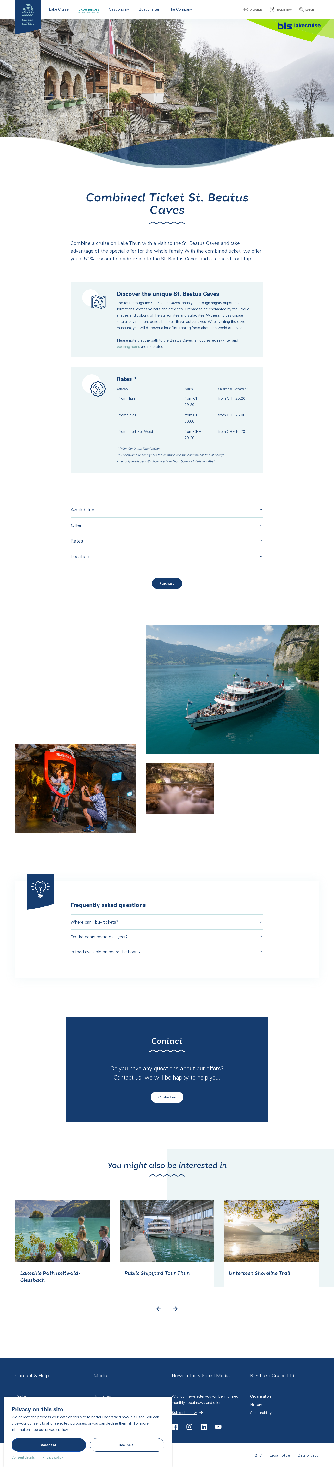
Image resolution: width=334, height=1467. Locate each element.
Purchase (171, 584)
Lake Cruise (59, 9)
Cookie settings (306, 1455)
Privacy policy (53, 1457)
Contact (22, 1396)
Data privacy (274, 1455)
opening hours (128, 346)
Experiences (88, 9)
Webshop (255, 9)
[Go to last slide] (159, 1314)
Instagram (189, 1426)
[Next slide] (175, 1314)
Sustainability (261, 1412)
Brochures (102, 1396)
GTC (224, 1455)
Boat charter (149, 9)
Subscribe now (196, 1413)
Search (309, 9)
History (280, 1404)
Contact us (167, 1101)
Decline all (127, 1445)
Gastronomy (119, 9)
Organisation (260, 1396)
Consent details (23, 1457)
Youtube (218, 1426)
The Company (180, 9)
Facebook (175, 1426)
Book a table (284, 9)
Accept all (49, 1445)
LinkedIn (204, 1426)
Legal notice (246, 1455)
